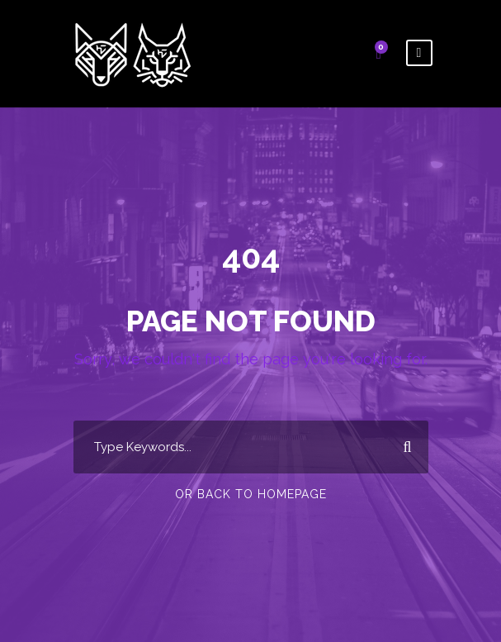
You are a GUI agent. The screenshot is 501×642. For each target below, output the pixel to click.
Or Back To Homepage (251, 494)
